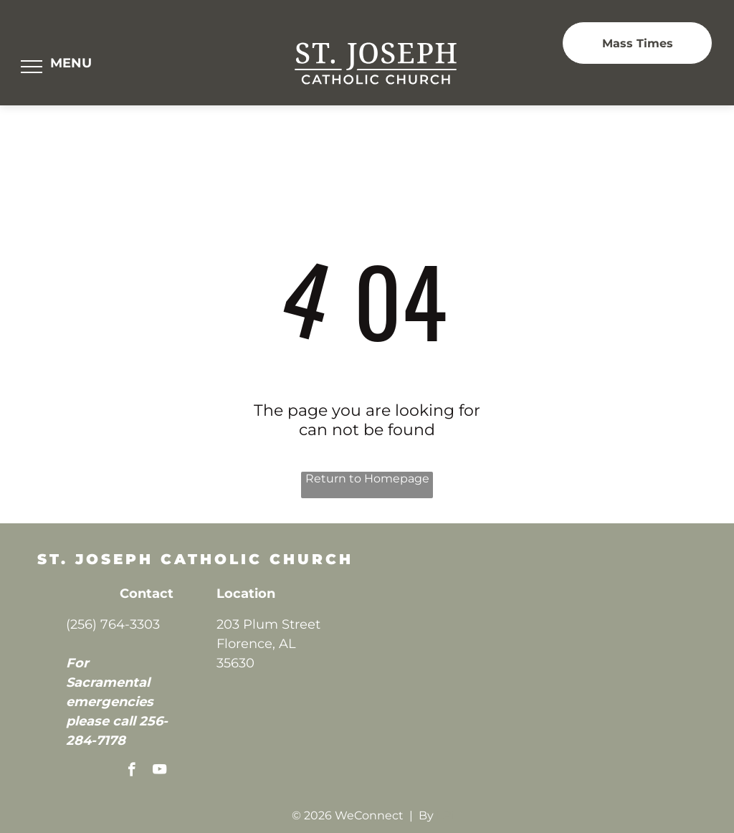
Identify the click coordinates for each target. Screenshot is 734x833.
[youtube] (159, 771)
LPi (445, 815)
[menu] (31, 66)
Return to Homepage (367, 478)
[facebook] (131, 771)
